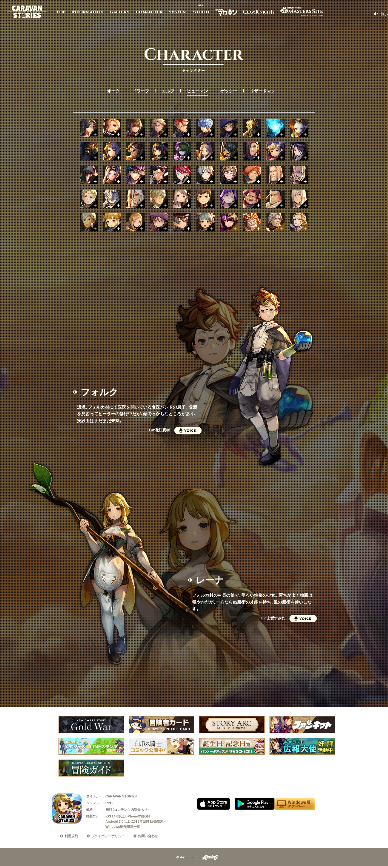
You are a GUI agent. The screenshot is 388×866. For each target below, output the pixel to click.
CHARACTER (149, 12)
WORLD (201, 12)
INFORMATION (88, 12)
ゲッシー (228, 91)
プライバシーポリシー (108, 835)
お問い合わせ (148, 835)
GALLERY (119, 12)
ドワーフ (140, 91)
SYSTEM (178, 12)
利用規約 (71, 835)
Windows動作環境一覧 (122, 826)
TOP (60, 12)
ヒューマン (197, 91)
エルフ (168, 91)
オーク (113, 91)
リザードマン (262, 91)
